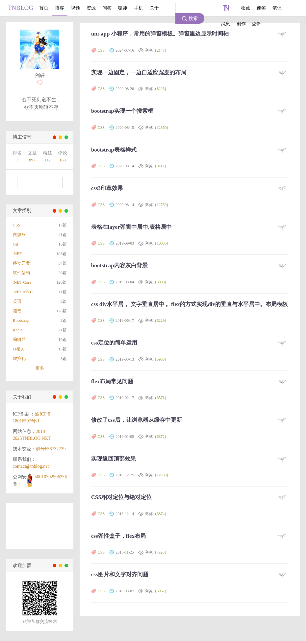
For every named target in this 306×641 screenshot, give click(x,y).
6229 (161, 320)
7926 (161, 552)
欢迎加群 (22, 565)
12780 (161, 475)
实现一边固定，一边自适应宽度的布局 (138, 72)
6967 (161, 591)
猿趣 (122, 8)
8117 (161, 166)
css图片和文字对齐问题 (119, 574)
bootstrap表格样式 (114, 150)
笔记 (277, 8)
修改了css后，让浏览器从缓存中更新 (136, 420)
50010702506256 (51, 476)
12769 (161, 204)
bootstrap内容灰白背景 (119, 265)
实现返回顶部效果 (113, 459)
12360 (161, 127)
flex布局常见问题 (112, 381)
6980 (161, 282)
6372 (161, 436)
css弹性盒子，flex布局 (118, 536)
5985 (161, 359)
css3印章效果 (107, 188)
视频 (75, 8)
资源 (91, 8)
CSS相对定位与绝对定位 (121, 497)
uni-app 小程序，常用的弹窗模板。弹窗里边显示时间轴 (160, 34)
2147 (161, 50)
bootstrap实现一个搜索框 (122, 111)
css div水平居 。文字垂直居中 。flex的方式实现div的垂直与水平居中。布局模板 (189, 304)
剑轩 (40, 75)
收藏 (245, 8)
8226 (161, 88)
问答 (107, 8)
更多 (40, 368)
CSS (101, 50)
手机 (138, 8)
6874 (161, 513)
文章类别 (22, 210)
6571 (161, 397)
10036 (161, 243)
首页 (43, 8)
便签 (261, 8)
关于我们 (22, 396)
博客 (59, 8)
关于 (154, 8)
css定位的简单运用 (114, 343)
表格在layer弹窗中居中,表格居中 (131, 227)
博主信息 (22, 136)
